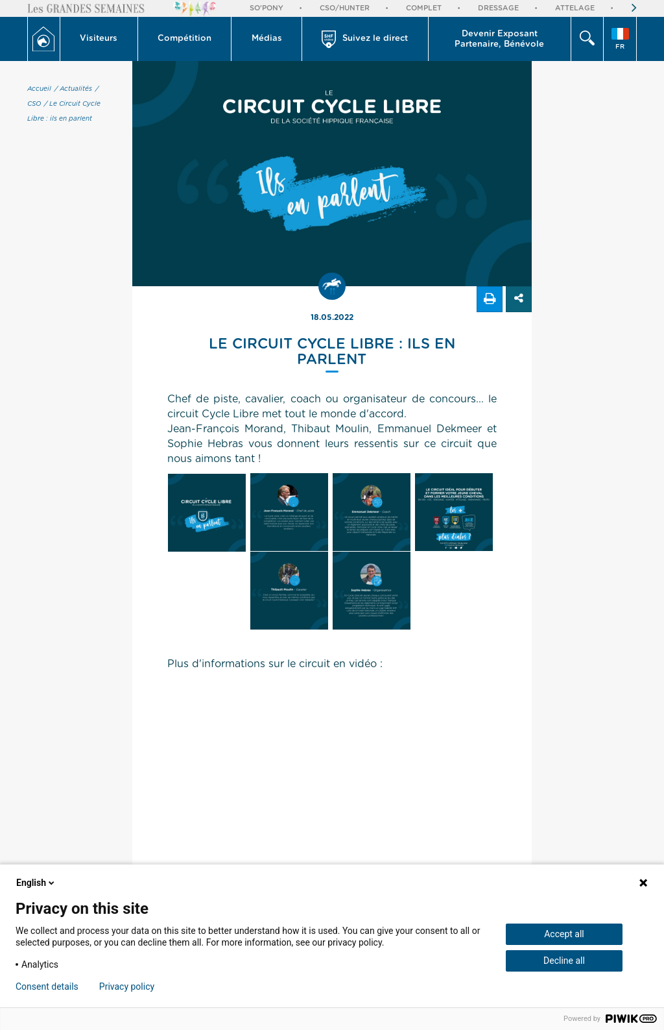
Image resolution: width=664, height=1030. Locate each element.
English (36, 882)
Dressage (498, 8)
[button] (99, 39)
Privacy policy (126, 986)
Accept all (564, 934)
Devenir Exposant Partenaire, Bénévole (499, 39)
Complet (424, 8)
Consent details (47, 986)
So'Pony (266, 8)
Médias (267, 38)
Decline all (564, 960)
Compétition (184, 38)
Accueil (39, 89)
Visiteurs (98, 38)
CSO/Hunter (345, 8)
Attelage (575, 8)
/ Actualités (73, 89)
